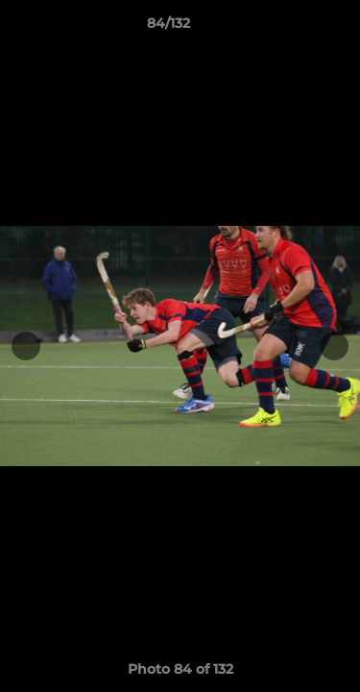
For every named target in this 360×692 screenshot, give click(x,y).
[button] (290, 28)
